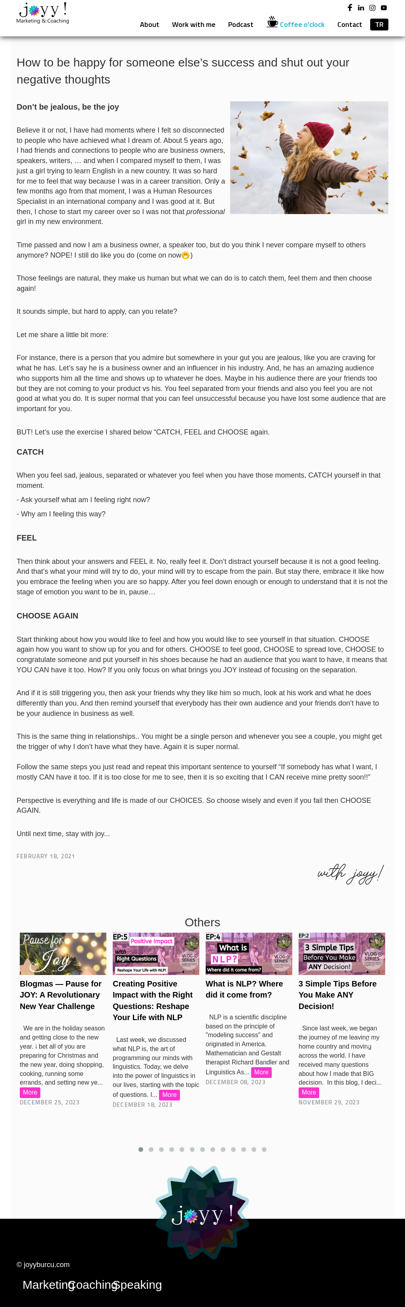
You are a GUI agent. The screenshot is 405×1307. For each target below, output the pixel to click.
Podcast (241, 24)
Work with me (194, 24)
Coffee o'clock (295, 24)
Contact (349, 24)
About (149, 24)
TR (379, 24)
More (30, 1092)
